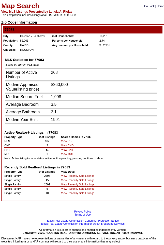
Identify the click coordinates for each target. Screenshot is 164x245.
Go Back (149, 6)
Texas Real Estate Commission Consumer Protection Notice (83, 220)
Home (160, 6)
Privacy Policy (82, 211)
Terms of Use (83, 214)
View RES (67, 141)
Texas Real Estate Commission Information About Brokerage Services (83, 223)
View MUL (67, 153)
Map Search (20, 6)
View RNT (67, 149)
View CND (67, 145)
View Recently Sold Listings (77, 175)
